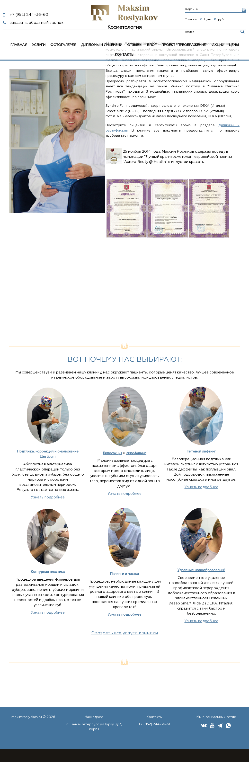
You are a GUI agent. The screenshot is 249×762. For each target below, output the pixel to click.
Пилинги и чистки (124, 574)
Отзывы (134, 45)
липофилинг (136, 453)
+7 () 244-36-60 (154, 724)
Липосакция (112, 453)
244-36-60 (29, 15)
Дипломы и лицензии (101, 45)
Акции (218, 45)
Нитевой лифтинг (201, 451)
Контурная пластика (48, 572)
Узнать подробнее (48, 497)
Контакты (124, 54)
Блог (152, 45)
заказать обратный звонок (36, 23)
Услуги (38, 45)
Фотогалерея (63, 45)
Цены (234, 45)
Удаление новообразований (201, 570)
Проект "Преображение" (184, 45)
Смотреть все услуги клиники (124, 633)
